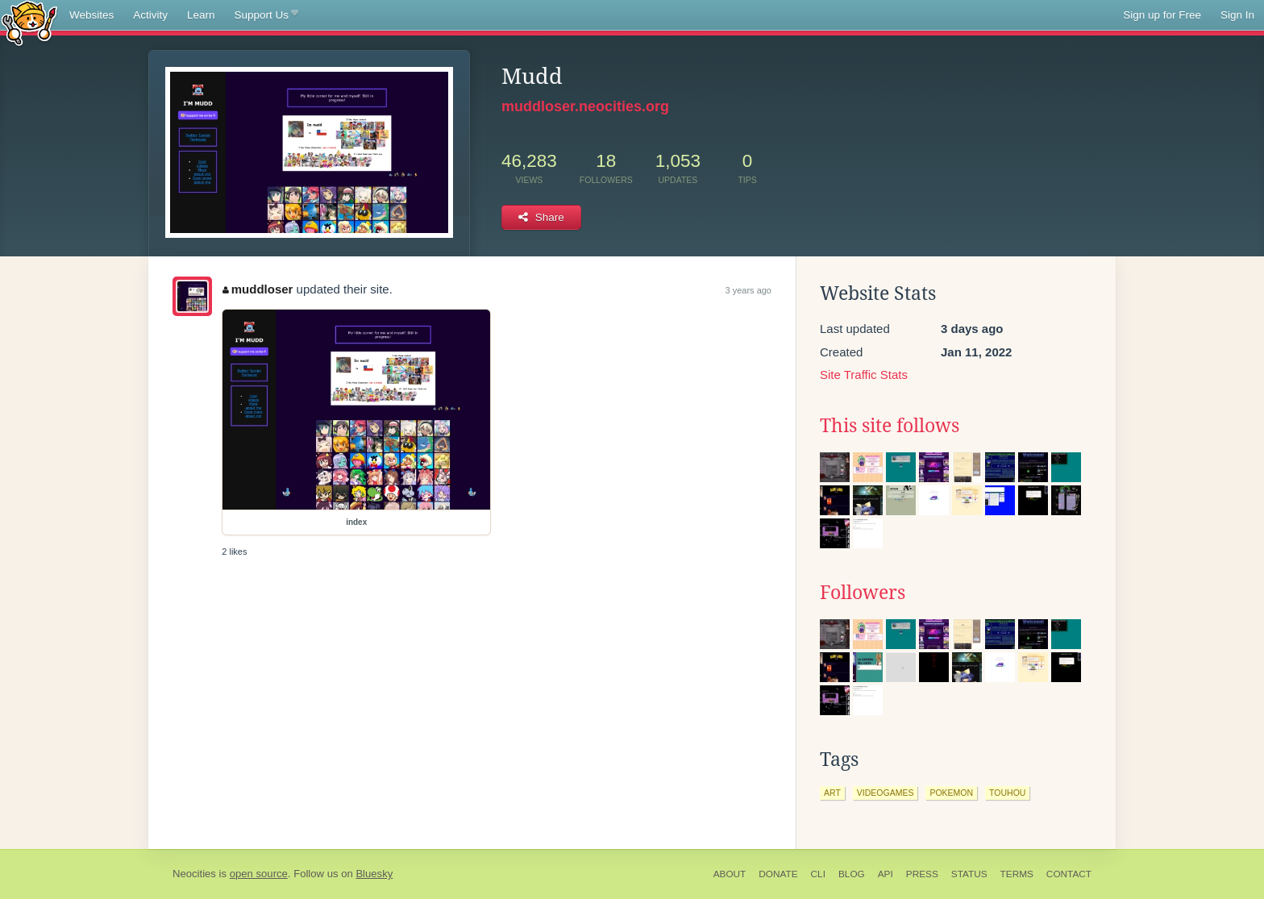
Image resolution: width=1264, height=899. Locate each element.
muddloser (257, 289)
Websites (91, 15)
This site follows (889, 425)
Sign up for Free (1162, 15)
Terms (1016, 874)
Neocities (194, 874)
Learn (201, 15)
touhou (1007, 792)
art (832, 792)
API (885, 874)
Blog (851, 874)
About (729, 874)
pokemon (951, 792)
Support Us (266, 15)
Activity (150, 15)
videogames (885, 792)
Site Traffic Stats (864, 374)
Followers (862, 592)
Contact (1068, 874)
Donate (778, 874)
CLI (818, 874)
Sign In (1237, 15)
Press (922, 874)
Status (969, 874)
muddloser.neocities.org (585, 106)
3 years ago (748, 290)
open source (259, 874)
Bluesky (374, 874)
